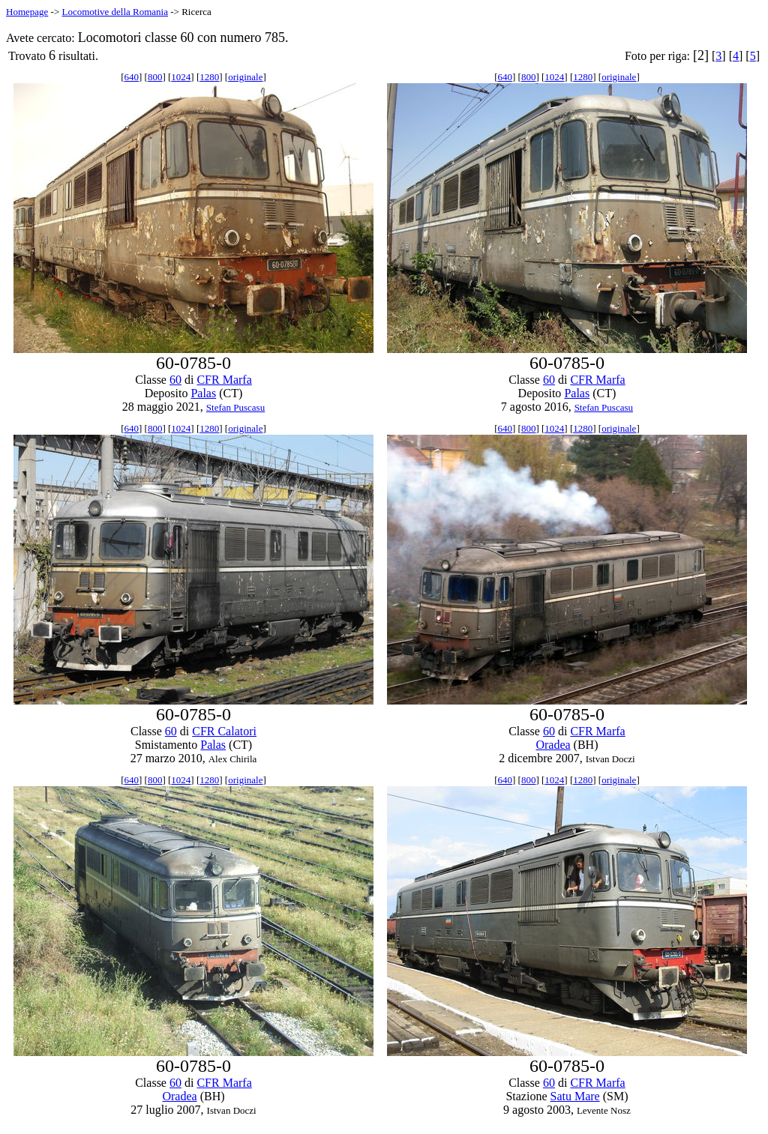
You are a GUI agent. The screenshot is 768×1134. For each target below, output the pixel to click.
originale (245, 76)
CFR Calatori (224, 731)
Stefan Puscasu (235, 407)
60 (176, 379)
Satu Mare (574, 1096)
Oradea (553, 744)
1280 (209, 76)
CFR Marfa (223, 379)
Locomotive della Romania (115, 11)
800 (155, 76)
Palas (203, 393)
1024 (180, 76)
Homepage (27, 11)
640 (132, 76)
